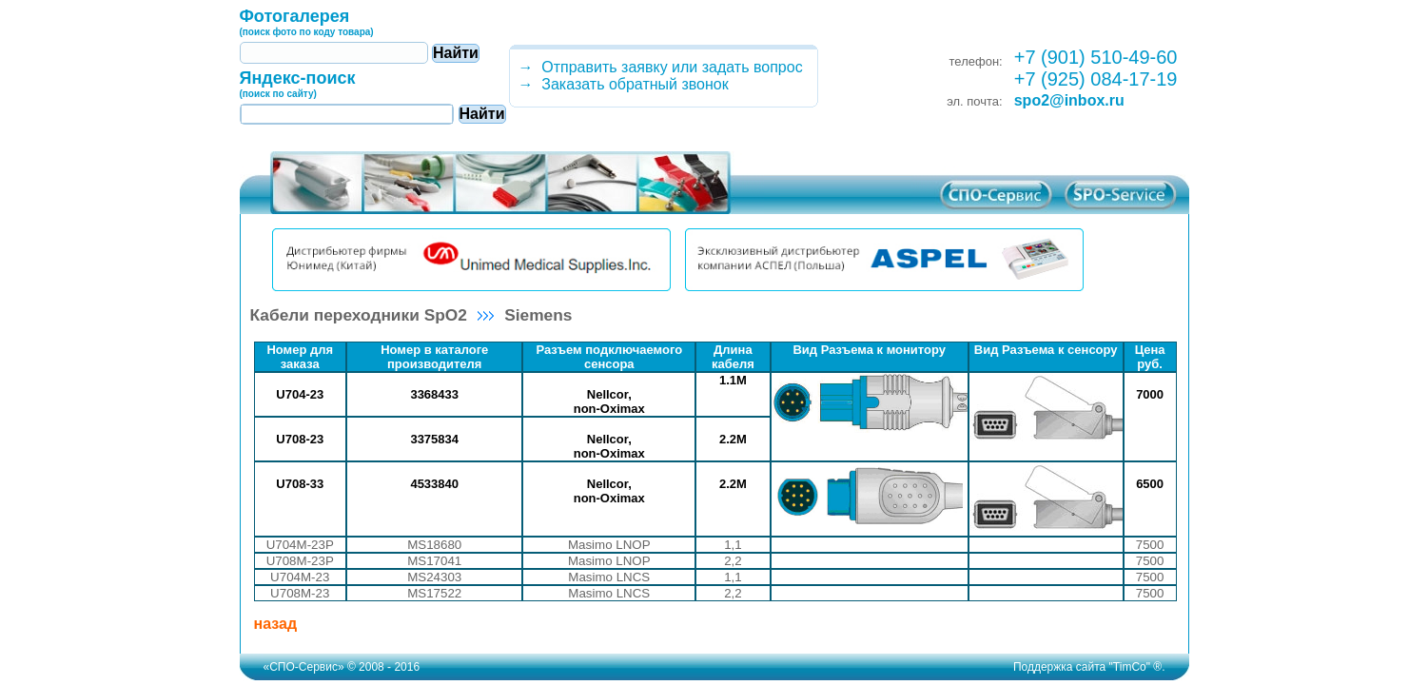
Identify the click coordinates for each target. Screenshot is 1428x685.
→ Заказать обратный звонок (619, 84)
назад (276, 624)
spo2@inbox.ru (1069, 100)
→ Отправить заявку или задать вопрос (656, 67)
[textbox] (334, 53)
